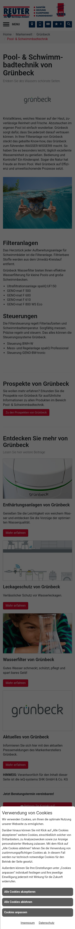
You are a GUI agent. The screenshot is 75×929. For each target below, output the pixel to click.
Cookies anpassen (15, 912)
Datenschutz (46, 922)
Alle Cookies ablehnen (18, 901)
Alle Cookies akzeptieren (19, 891)
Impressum (28, 922)
